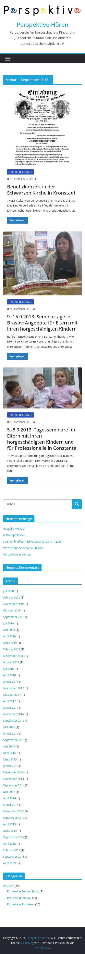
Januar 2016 (10, 733)
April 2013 (9, 824)
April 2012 (9, 843)
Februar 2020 (11, 597)
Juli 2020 (8, 591)
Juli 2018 (8, 669)
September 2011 (13, 856)
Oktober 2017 (12, 694)
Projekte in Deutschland (22, 891)
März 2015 (10, 759)
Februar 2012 (11, 850)
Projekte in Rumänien (20, 172)
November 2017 (13, 688)
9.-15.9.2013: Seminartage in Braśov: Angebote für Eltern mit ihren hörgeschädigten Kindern (42, 322)
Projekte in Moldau (19, 898)
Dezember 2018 (13, 656)
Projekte (8, 886)
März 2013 (10, 830)
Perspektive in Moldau (17, 554)
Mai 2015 (9, 746)
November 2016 (13, 714)
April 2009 (9, 863)
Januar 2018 (10, 682)
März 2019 (10, 643)
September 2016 (13, 720)
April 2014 (9, 798)
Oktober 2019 (12, 610)
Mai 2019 (9, 630)
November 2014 (13, 779)
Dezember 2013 (13, 811)
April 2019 (9, 636)
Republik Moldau (13, 528)
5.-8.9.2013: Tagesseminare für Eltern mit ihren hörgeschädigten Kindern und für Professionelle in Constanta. (42, 438)
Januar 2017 (10, 707)
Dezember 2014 (13, 772)
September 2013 (13, 818)
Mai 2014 (9, 792)
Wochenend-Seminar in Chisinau (23, 548)
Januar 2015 (10, 766)
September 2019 (13, 617)
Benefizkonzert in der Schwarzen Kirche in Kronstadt (41, 189)
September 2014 (13, 785)
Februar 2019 (11, 649)
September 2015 (13, 740)
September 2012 (13, 837)
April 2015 (9, 753)
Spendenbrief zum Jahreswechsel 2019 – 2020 (32, 541)
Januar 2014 (10, 805)
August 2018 (11, 662)
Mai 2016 (9, 727)
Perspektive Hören (42, 24)
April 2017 (9, 701)
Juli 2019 (8, 623)
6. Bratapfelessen (14, 535)
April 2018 (9, 675)
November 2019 (13, 604)
